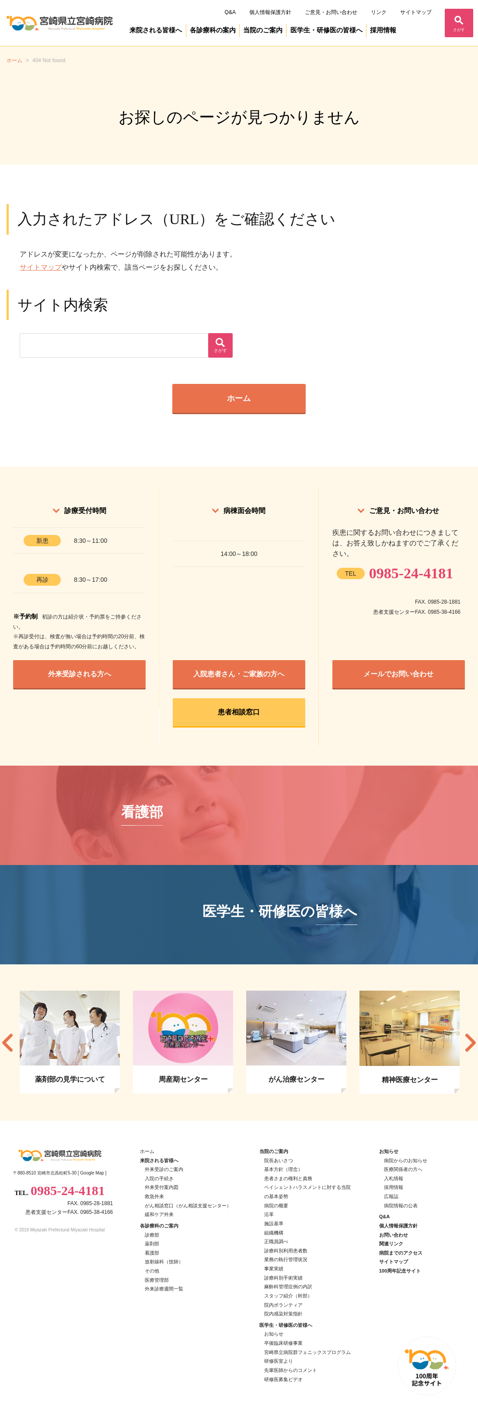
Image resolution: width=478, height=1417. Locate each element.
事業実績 (273, 1268)
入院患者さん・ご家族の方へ (238, 674)
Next (470, 1042)
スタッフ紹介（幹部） (288, 1295)
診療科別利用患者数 (285, 1250)
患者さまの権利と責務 (288, 1178)
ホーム (239, 398)
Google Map (92, 1173)
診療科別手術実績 (283, 1277)
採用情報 (383, 30)
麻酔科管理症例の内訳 (288, 1286)
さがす (459, 30)
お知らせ (273, 1333)
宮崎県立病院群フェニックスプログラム (307, 1352)
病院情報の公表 (401, 1205)
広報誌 (391, 1196)
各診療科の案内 (213, 30)
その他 (152, 1270)
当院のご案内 (263, 30)
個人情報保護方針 (270, 12)
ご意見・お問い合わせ (331, 12)
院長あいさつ (278, 1160)
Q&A (230, 12)
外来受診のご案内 (164, 1169)
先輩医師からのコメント (290, 1370)
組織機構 (273, 1232)
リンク (379, 12)
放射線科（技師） (164, 1261)
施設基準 (273, 1223)
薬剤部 (152, 1243)
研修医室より (278, 1361)
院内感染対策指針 (283, 1313)
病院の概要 (276, 1205)
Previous (7, 1042)
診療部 (152, 1235)
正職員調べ (276, 1241)
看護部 (152, 1252)
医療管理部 (157, 1280)
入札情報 (393, 1178)
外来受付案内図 (161, 1187)
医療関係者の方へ (403, 1169)
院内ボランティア (283, 1305)
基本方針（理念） (283, 1169)
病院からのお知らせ (405, 1160)
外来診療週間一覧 (164, 1288)
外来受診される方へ (79, 674)
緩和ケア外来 (159, 1214)
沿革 (269, 1214)
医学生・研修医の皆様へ (326, 30)
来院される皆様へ (155, 30)
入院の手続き (159, 1178)
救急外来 (154, 1196)
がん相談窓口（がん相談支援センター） (188, 1205)
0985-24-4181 (411, 573)
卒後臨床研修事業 (283, 1343)
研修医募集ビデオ (283, 1379)
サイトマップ (416, 12)
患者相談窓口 (239, 712)
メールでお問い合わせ (398, 674)
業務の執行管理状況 (285, 1259)
